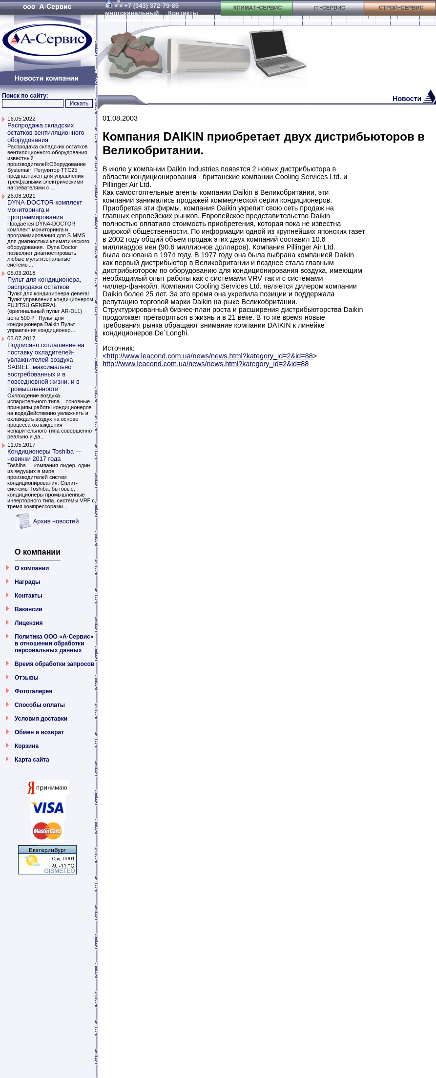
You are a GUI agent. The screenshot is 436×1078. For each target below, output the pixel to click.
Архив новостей (56, 521)
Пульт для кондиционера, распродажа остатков (44, 283)
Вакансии (28, 609)
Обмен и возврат (39, 732)
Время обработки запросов (54, 664)
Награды (27, 582)
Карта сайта (32, 759)
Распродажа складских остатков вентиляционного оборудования (45, 133)
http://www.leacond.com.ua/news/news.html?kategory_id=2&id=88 (209, 356)
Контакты (28, 595)
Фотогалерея (33, 691)
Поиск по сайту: (25, 95)
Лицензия (28, 623)
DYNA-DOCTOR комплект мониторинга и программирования (44, 210)
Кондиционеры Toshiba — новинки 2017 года (44, 455)
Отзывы (27, 677)
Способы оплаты (40, 705)
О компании (32, 568)
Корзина (27, 746)
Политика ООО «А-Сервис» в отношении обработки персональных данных (54, 643)
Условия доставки (41, 718)
